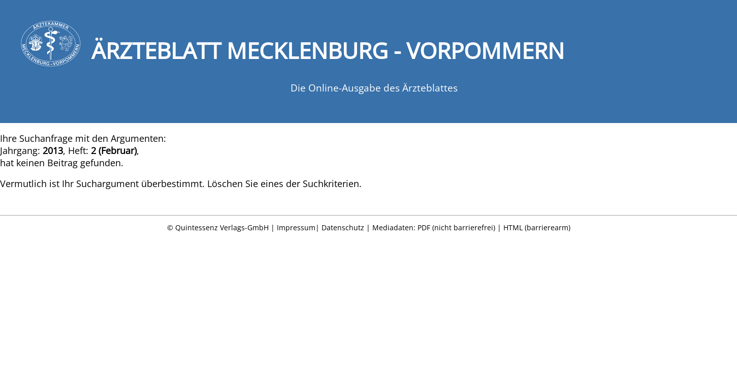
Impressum (296, 227)
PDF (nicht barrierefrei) (456, 227)
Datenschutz (343, 227)
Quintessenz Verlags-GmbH (222, 227)
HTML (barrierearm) (536, 227)
